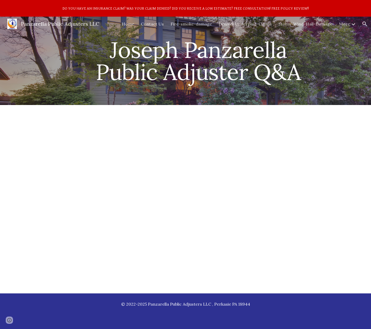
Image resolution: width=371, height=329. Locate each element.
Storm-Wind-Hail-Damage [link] (305, 24)
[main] (198, 61)
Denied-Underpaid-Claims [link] (245, 24)
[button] (365, 24)
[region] (185, 8)
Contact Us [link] (152, 24)
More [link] (344, 24)
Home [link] (128, 24)
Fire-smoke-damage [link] (191, 24)
